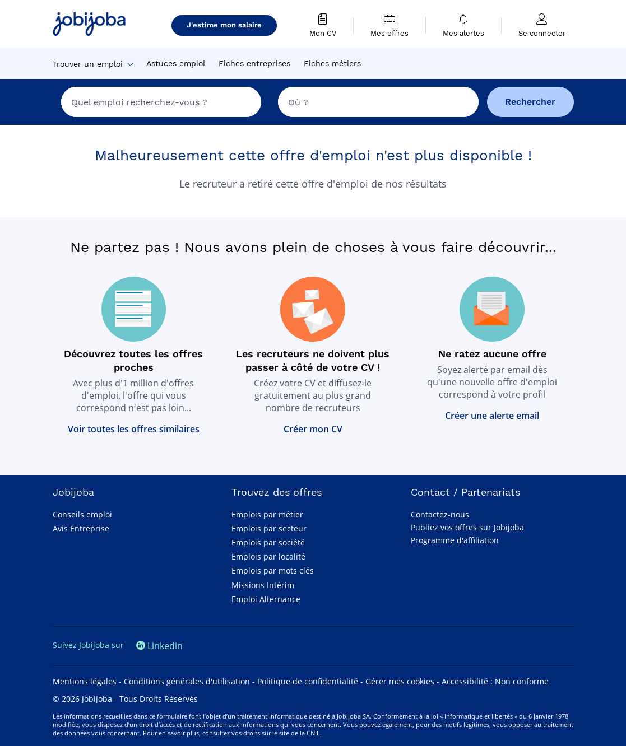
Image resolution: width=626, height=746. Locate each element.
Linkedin (159, 646)
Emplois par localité (268, 556)
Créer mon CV (313, 429)
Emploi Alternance (265, 599)
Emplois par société (268, 542)
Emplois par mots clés (272, 570)
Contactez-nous (440, 514)
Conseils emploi (82, 514)
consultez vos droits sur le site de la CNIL (261, 733)
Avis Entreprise (81, 528)
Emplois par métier (267, 514)
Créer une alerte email (492, 415)
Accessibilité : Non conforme (495, 681)
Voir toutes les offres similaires (134, 429)
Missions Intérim (262, 585)
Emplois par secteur (269, 528)
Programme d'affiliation (455, 540)
